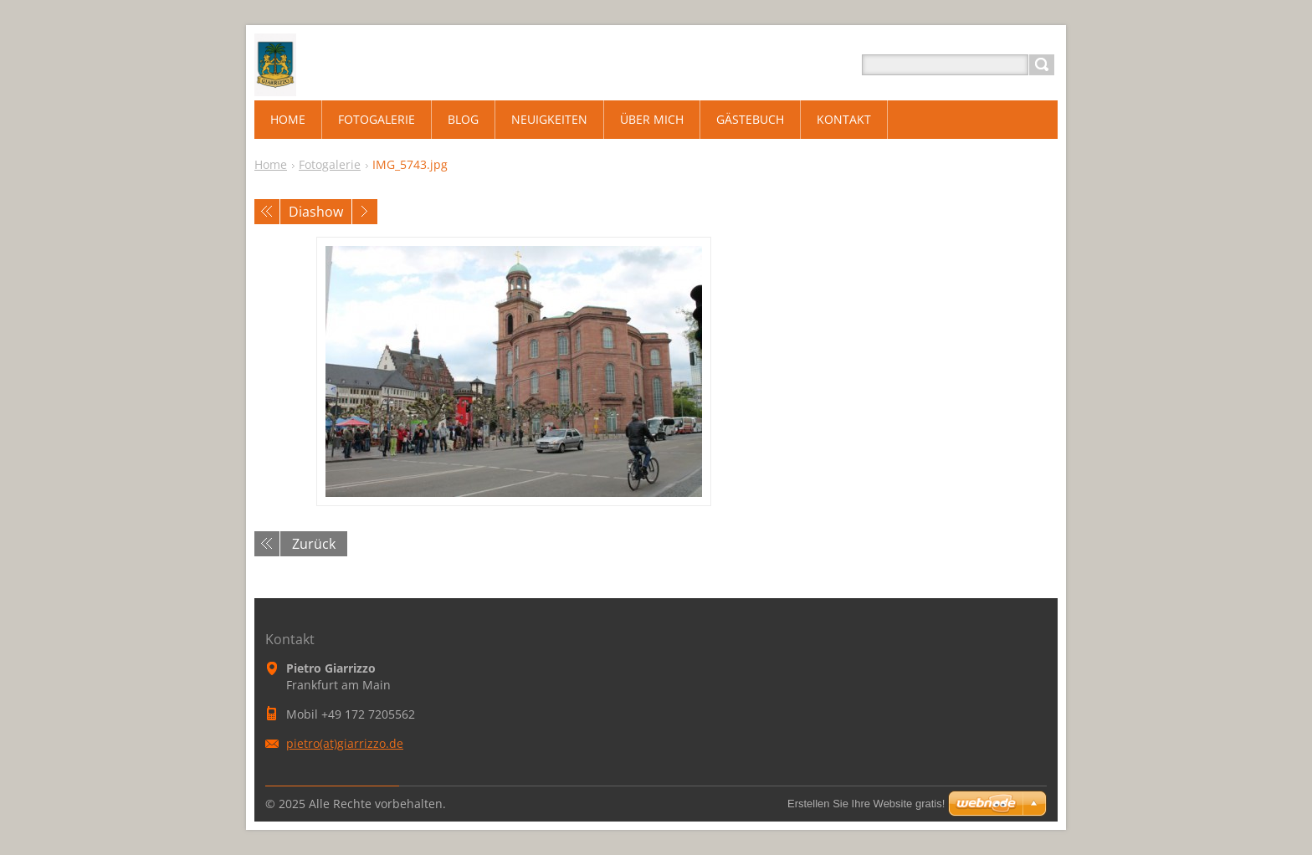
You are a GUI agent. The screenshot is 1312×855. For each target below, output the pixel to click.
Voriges (266, 211)
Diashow (316, 211)
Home (270, 164)
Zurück (314, 544)
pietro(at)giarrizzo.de (344, 743)
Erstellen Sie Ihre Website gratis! (866, 803)
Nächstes (364, 211)
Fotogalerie (330, 164)
